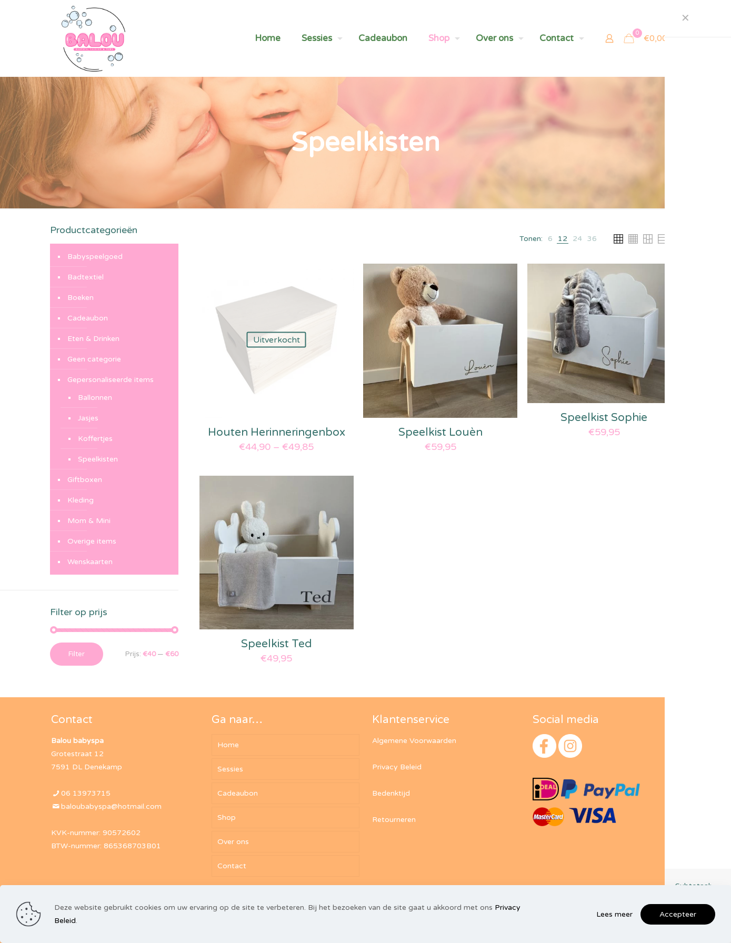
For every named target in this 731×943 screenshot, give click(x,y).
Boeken (80, 297)
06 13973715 (86, 793)
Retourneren (394, 819)
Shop (226, 817)
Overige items (91, 541)
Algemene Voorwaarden (414, 740)
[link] (550, 238)
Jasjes (88, 418)
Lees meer (614, 914)
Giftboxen (84, 479)
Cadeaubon (87, 318)
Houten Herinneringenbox (276, 432)
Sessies (230, 769)
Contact (231, 865)
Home (228, 744)
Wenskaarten (90, 561)
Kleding (80, 500)
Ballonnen (95, 397)
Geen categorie (94, 359)
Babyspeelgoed (95, 256)
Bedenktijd (391, 793)
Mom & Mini (89, 520)
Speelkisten (98, 459)
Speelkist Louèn (440, 432)
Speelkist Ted (276, 643)
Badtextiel (85, 277)
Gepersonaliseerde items (110, 379)
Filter (76, 654)
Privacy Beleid (397, 767)
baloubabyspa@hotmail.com (111, 806)
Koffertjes (95, 438)
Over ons (233, 841)
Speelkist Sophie (603, 417)
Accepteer (677, 914)
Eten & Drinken (93, 338)
